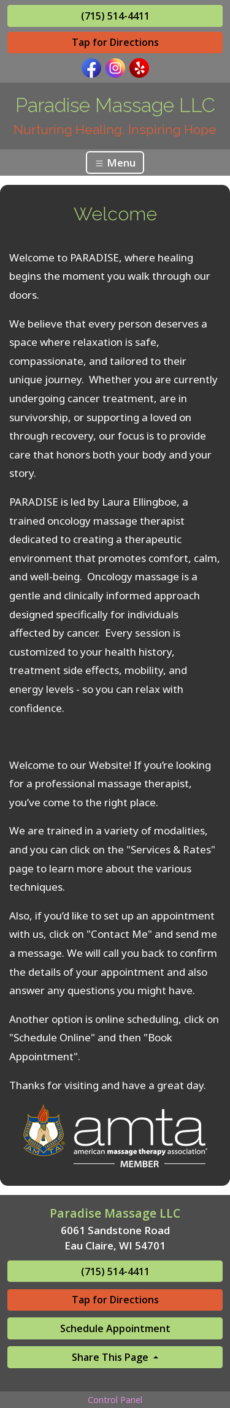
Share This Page (111, 1357)
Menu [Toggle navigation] (115, 162)
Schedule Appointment (115, 1328)
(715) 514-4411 (115, 16)
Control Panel (115, 1400)
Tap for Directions (115, 42)
